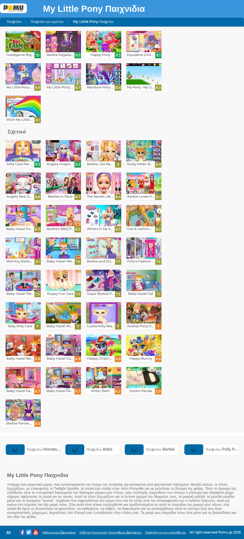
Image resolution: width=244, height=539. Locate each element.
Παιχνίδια (14, 21)
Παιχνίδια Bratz (88, 449)
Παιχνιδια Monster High (37, 449)
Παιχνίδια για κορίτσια (47, 21)
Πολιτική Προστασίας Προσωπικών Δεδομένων (110, 532)
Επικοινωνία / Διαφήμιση (59, 532)
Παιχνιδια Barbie (149, 449)
